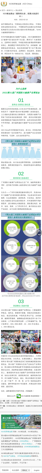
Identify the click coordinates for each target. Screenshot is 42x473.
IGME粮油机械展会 (32, 447)
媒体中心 (10, 10)
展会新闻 (18, 10)
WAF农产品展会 (9, 456)
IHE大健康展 (23, 396)
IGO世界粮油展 (7, 431)
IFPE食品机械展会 (24, 456)
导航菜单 (5, 470)
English (36, 470)
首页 (3, 10)
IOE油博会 (24, 441)
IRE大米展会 (27, 444)
